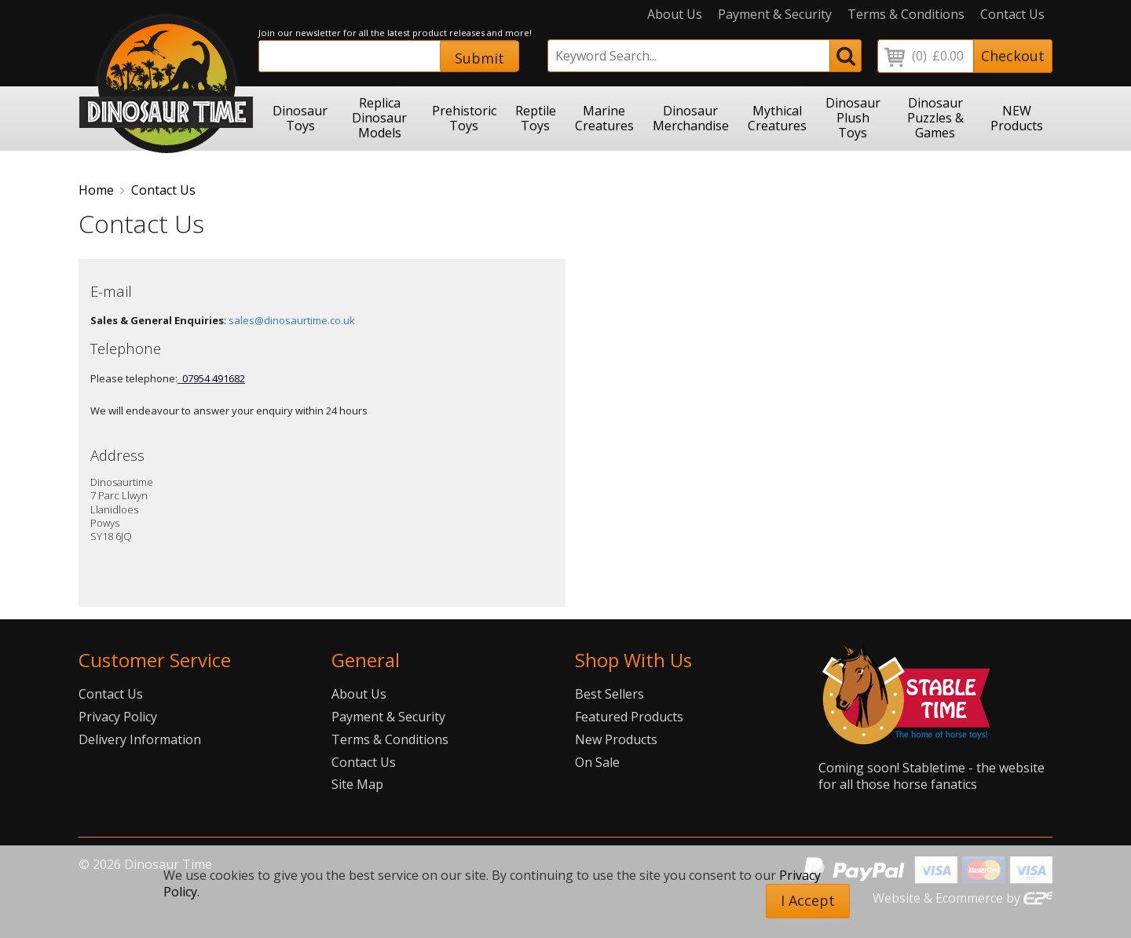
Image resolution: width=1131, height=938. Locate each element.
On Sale (597, 762)
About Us (674, 14)
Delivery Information (140, 739)
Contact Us (1012, 14)
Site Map (357, 784)
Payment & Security (775, 14)
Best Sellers (609, 694)
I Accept (808, 900)
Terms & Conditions (905, 14)
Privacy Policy (118, 716)
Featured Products (629, 716)
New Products (616, 739)
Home (96, 190)
